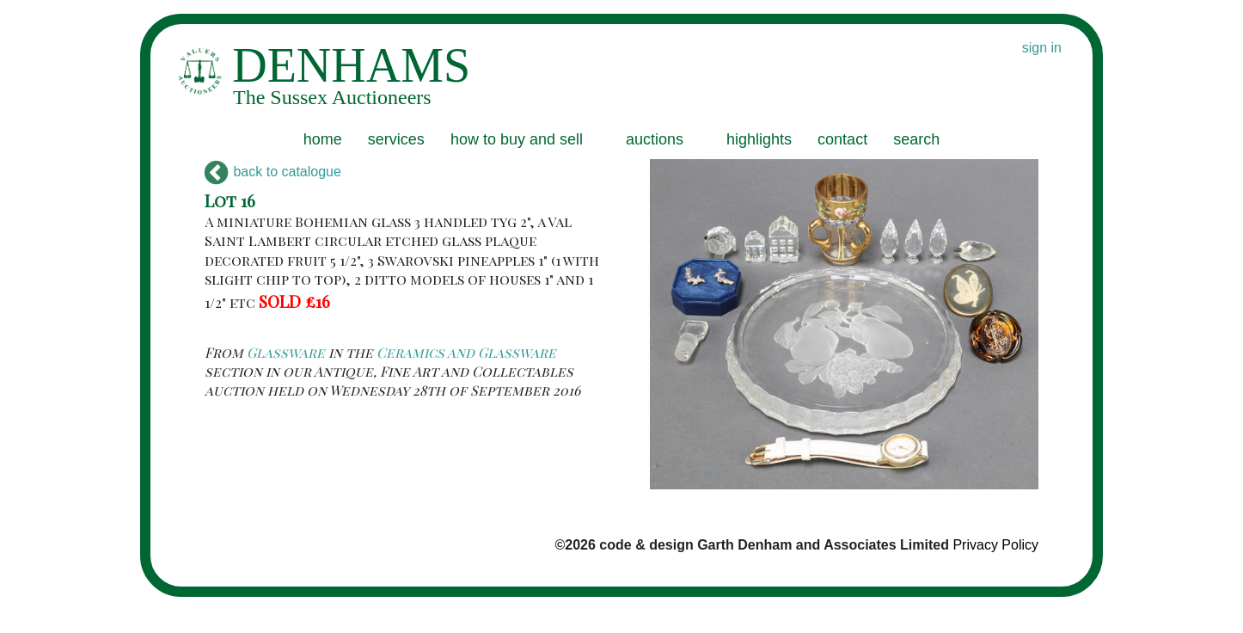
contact (842, 139)
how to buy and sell (516, 139)
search (916, 139)
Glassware (286, 352)
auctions (654, 139)
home (322, 139)
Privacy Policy (995, 545)
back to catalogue (273, 171)
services (396, 139)
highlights (759, 139)
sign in (1042, 47)
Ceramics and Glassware (466, 352)
